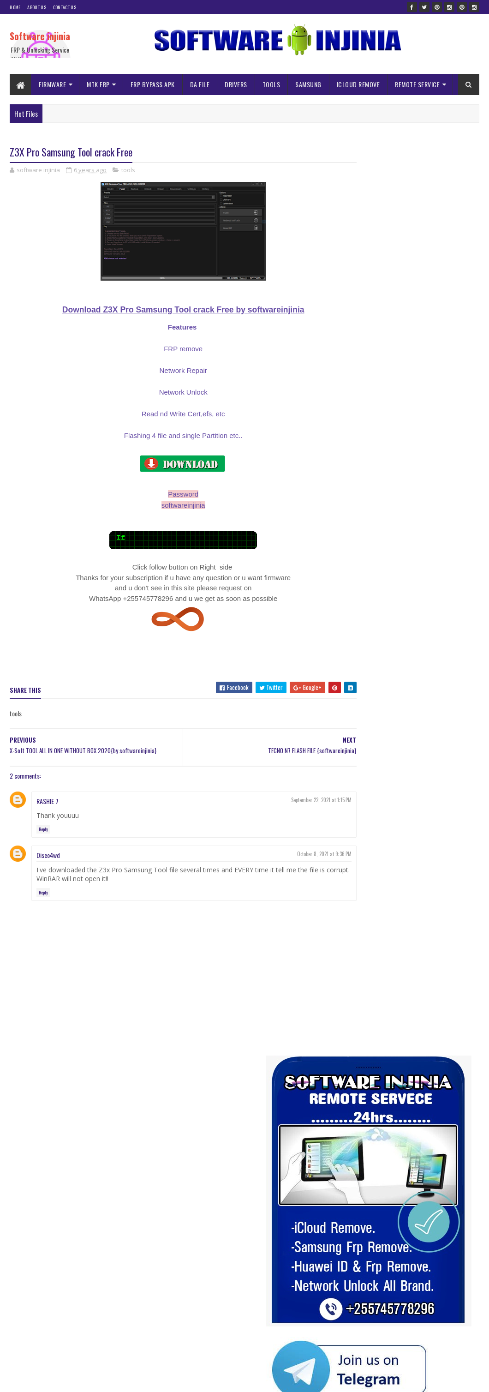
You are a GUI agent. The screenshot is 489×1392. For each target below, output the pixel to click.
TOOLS (271, 84)
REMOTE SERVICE (417, 84)
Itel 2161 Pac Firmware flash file (417, 1277)
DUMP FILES (381, 620)
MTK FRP (98, 84)
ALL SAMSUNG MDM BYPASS (374, 604)
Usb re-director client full (410, 1079)
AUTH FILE (428, 604)
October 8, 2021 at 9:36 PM (290, 854)
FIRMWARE (52, 84)
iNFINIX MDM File (408, 636)
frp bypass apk (452, 620)
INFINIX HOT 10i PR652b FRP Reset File (424, 1324)
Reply (43, 829)
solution (383, 685)
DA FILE (200, 84)
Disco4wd (48, 855)
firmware (415, 620)
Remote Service (423, 668)
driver (349, 620)
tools (128, 171)
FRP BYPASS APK (153, 84)
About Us (36, 7)
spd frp (411, 685)
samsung (353, 685)
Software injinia (40, 36)
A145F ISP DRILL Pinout (406, 1183)
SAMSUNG (308, 84)
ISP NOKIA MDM (360, 652)
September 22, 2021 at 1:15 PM (287, 800)
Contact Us (64, 7)
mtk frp (438, 652)
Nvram (387, 668)
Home (15, 7)
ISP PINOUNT (404, 652)
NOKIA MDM (356, 668)
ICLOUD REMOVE (358, 84)
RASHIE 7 (47, 801)
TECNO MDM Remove (366, 701)
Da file (458, 604)
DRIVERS (236, 84)
